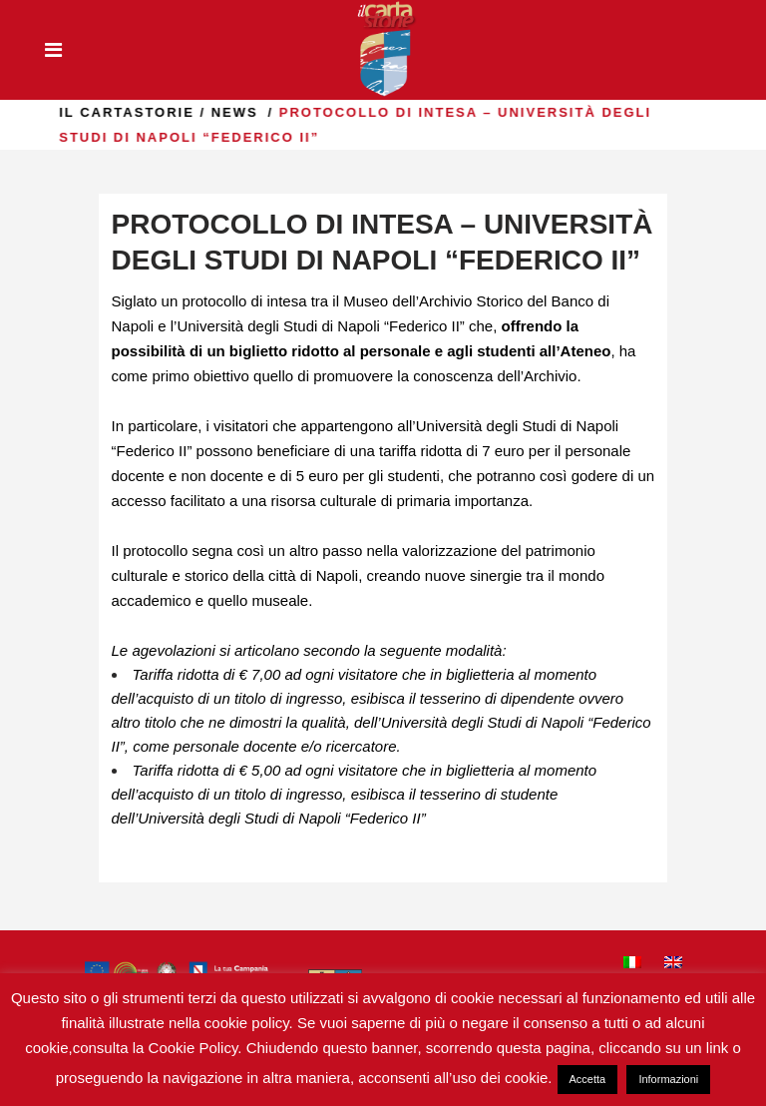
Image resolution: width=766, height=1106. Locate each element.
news (313, 112)
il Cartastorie (206, 112)
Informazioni (668, 1079)
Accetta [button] (588, 1079)
